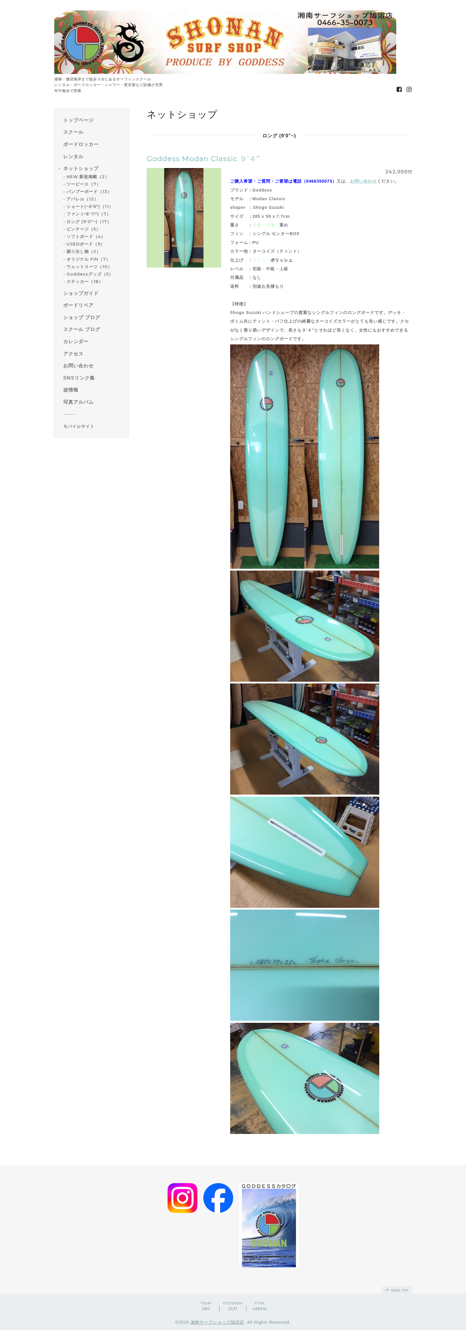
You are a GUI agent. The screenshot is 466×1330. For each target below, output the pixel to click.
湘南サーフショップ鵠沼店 (217, 1322)
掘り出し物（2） (83, 251)
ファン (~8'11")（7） (88, 214)
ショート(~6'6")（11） (89, 206)
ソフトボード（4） (86, 236)
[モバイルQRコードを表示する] (93, 426)
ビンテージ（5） (83, 229)
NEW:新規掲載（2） (87, 176)
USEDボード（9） (85, 244)
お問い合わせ (363, 181)
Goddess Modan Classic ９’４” (203, 158)
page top (396, 1289)
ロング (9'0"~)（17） (89, 221)
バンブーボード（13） (89, 191)
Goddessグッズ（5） (89, 274)
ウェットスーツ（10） (89, 266)
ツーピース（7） (83, 184)
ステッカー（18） (84, 281)
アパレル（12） (82, 199)
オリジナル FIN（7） (88, 259)
